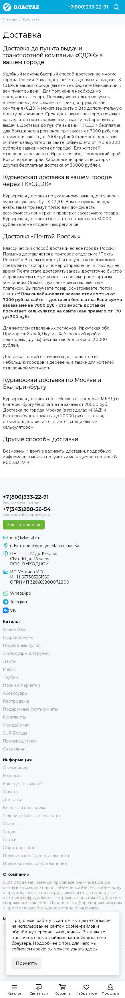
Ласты (9, 661)
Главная (10, 19)
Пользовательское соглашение (35, 863)
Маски (9, 669)
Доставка (12, 799)
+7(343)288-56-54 (27, 509)
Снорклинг (14, 749)
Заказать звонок (23, 524)
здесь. (91, 949)
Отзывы (10, 823)
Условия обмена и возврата (31, 815)
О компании (15, 767)
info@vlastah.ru (25, 537)
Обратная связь (19, 847)
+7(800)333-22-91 (88, 7)
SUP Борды (15, 733)
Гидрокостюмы (18, 637)
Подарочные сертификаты (30, 709)
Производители (19, 741)
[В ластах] (21, 7)
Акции (9, 831)
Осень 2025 (14, 629)
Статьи (10, 839)
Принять (26, 963)
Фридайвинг (16, 725)
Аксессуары (15, 693)
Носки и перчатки (21, 685)
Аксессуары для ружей (26, 653)
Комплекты (14, 717)
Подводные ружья (22, 645)
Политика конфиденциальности (36, 855)
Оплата (10, 791)
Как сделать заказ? (22, 783)
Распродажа (16, 701)
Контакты (12, 775)
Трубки (10, 677)
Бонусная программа (24, 807)
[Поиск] (116, 7)
